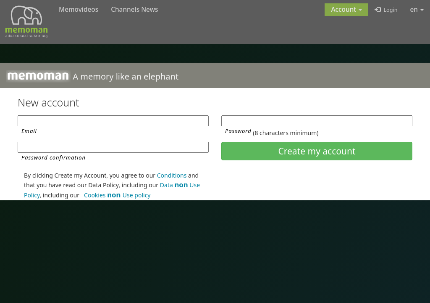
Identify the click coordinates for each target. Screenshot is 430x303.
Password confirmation (53, 157)
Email (29, 131)
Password (238, 131)
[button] (346, 9)
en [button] (417, 9)
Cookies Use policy (117, 195)
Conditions (172, 175)
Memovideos (78, 9)
